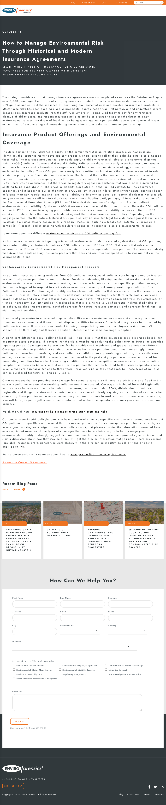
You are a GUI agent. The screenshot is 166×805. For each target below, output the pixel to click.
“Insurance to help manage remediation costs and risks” (69, 412)
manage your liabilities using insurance (98, 454)
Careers (105, 2)
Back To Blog (13, 489)
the (22, 447)
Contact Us (121, 2)
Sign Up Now (13, 786)
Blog (73, 2)
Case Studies (88, 2)
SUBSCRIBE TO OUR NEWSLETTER (23, 779)
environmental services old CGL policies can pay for (83, 233)
